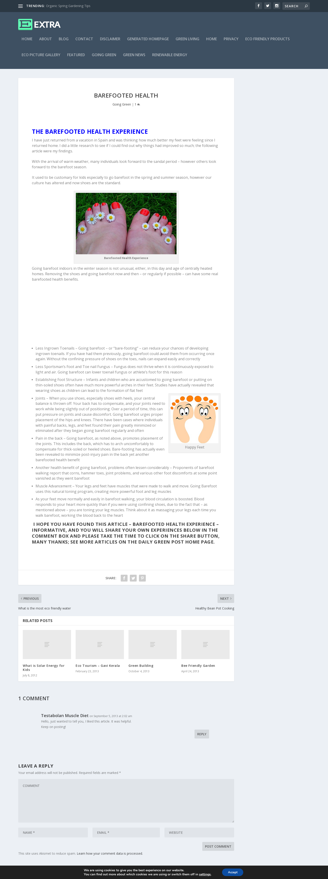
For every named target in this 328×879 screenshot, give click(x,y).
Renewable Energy (169, 58)
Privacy (231, 42)
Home (27, 42)
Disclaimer (110, 42)
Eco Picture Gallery (41, 58)
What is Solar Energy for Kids (43, 671)
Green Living (187, 42)
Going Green (104, 58)
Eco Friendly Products (267, 42)
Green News (134, 58)
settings (203, 874)
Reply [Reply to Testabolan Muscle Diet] (201, 737)
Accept (233, 872)
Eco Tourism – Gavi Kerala (98, 669)
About (45, 42)
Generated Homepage (148, 42)
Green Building (140, 669)
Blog (64, 42)
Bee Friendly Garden (198, 669)
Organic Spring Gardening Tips (68, 6)
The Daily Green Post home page (170, 545)
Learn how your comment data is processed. (110, 856)
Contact (84, 42)
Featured (76, 58)
